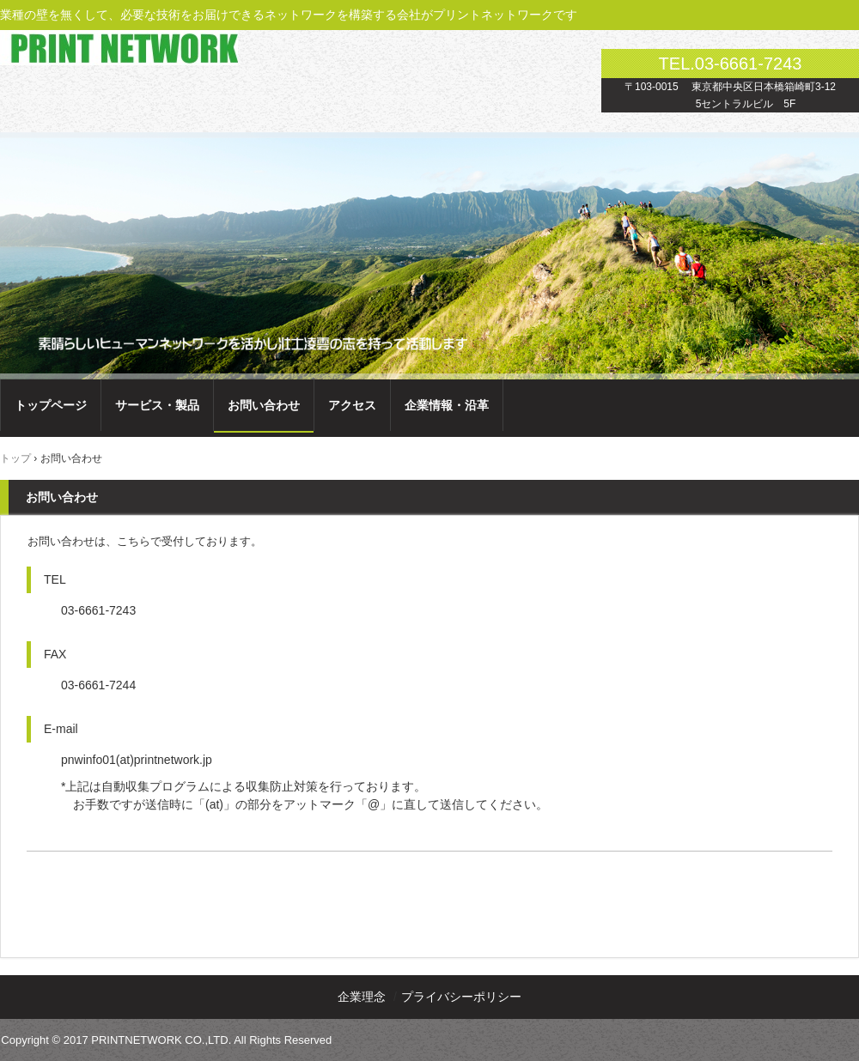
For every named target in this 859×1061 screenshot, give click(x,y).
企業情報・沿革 (447, 405)
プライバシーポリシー (461, 996)
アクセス (352, 405)
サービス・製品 (157, 405)
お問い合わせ (264, 405)
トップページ (51, 405)
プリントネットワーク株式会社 (119, 46)
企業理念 (362, 996)
